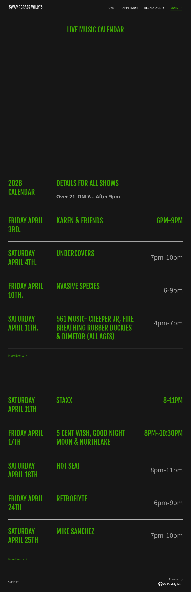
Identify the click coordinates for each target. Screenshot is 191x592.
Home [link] (111, 7)
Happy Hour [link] (129, 7)
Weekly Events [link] (154, 7)
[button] (176, 7)
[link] (26, 7)
